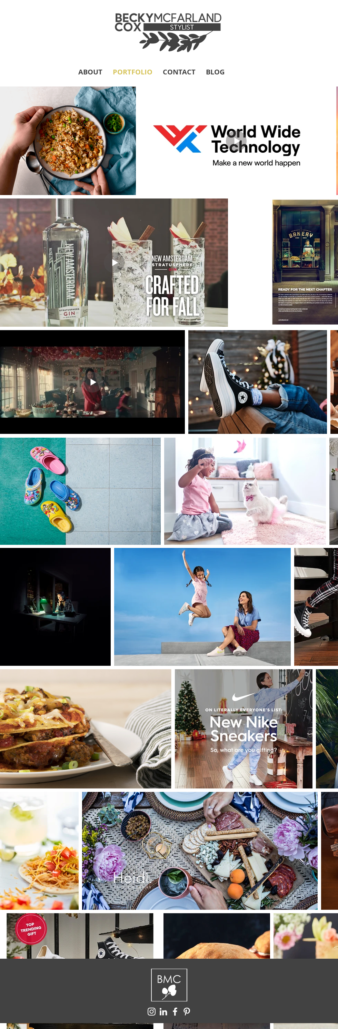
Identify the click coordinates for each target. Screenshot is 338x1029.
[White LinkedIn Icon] (163, 1011)
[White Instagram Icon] (151, 1011)
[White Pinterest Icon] (186, 1011)
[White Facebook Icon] (175, 1011)
